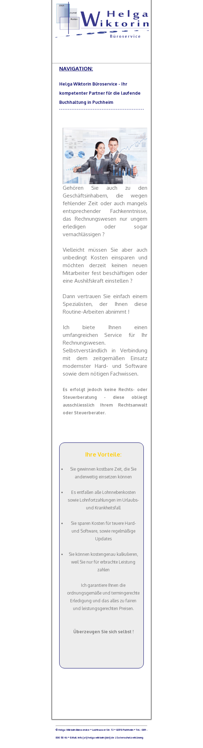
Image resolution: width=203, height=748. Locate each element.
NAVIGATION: (101, 68)
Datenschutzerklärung (129, 737)
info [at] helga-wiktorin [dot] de (96, 737)
